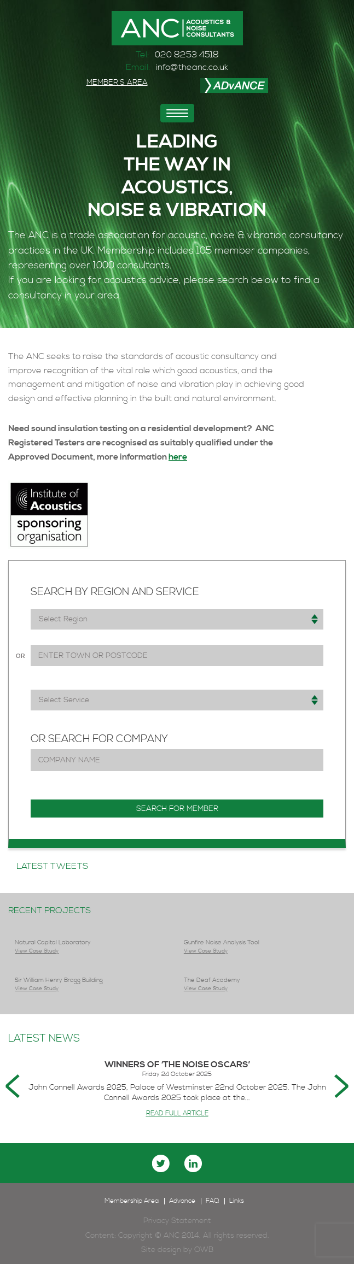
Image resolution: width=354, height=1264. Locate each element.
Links (236, 1201)
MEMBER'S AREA (117, 82)
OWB (203, 1250)
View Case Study (37, 951)
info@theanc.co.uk (192, 67)
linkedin (193, 1163)
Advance (182, 1201)
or (20, 656)
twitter (161, 1163)
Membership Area (132, 1201)
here (178, 456)
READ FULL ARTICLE (177, 1113)
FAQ (212, 1201)
